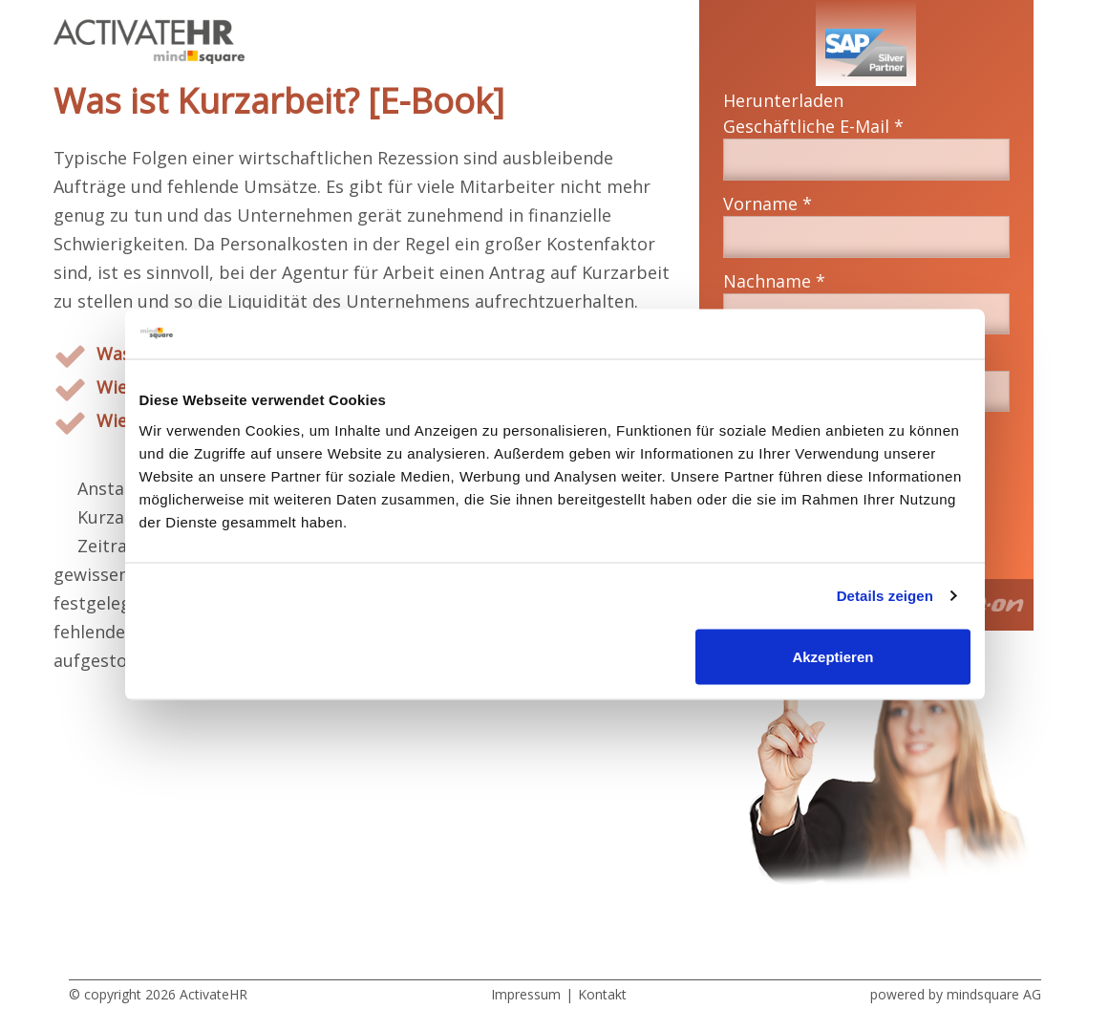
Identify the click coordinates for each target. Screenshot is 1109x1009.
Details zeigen (885, 596)
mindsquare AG (994, 994)
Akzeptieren (832, 656)
